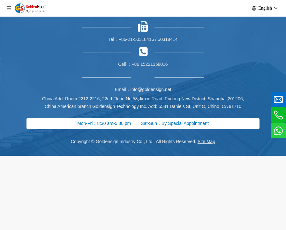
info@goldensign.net (151, 89)
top (272, 202)
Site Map (206, 141)
